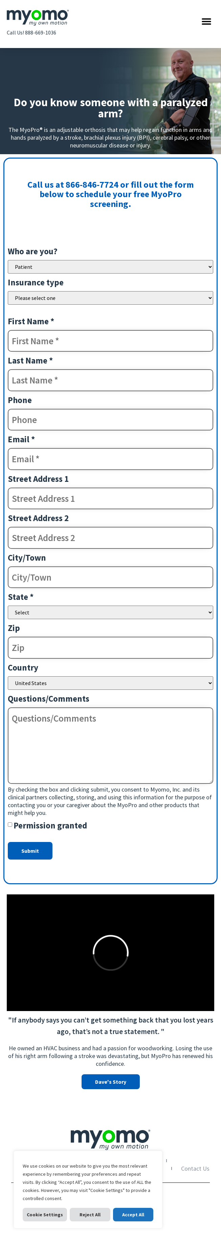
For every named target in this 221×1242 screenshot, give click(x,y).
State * (21, 596)
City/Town (27, 557)
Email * (21, 439)
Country (23, 667)
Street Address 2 (38, 518)
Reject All (90, 1215)
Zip (14, 628)
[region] (88, 1189)
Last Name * (30, 360)
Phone (20, 400)
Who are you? (33, 251)
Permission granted (50, 825)
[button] (206, 21)
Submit (30, 850)
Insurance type (36, 282)
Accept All (133, 1215)
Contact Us (195, 1168)
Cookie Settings (45, 1215)
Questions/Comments (48, 698)
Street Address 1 (38, 478)
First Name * (31, 321)
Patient (110, 267)
